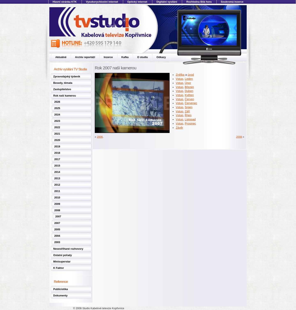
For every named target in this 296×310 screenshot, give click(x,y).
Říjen (188, 115)
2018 (57, 152)
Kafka (125, 57)
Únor (188, 83)
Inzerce (108, 57)
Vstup (179, 78)
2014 (57, 172)
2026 (57, 101)
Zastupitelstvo (62, 89)
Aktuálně (60, 57)
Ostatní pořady (62, 255)
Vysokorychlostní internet (102, 1)
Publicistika (60, 289)
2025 (57, 108)
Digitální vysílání (166, 1)
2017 (57, 159)
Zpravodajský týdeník (66, 76)
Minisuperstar (62, 261)
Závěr (179, 127)
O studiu (142, 57)
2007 (58, 216)
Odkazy (161, 57)
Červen (189, 99)
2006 (100, 136)
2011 (57, 191)
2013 (57, 178)
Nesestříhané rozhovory (68, 248)
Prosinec (190, 123)
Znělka (180, 74)
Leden (189, 78)
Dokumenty (60, 295)
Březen (189, 87)
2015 (57, 165)
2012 (57, 184)
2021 (57, 133)
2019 (57, 146)
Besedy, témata (62, 82)
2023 (57, 120)
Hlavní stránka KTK (65, 1)
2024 (57, 114)
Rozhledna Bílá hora (199, 1)
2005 (57, 229)
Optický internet (137, 1)
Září (187, 111)
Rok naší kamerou (64, 95)
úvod (191, 74)
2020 (57, 140)
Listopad (190, 119)
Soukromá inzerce (232, 1)
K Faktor (58, 267)
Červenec (191, 103)
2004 (57, 235)
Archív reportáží (85, 57)
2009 (57, 203)
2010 (57, 197)
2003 (57, 242)
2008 (57, 210)
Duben (189, 91)
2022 (57, 127)
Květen (189, 95)
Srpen (189, 107)
